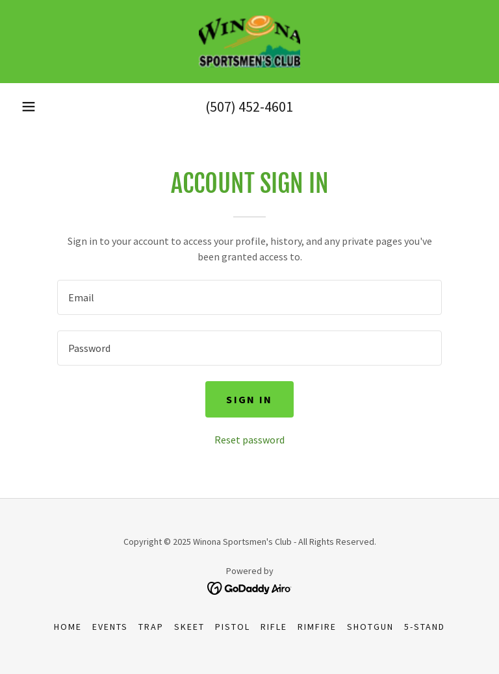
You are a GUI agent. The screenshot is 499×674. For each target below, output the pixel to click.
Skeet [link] (189, 626)
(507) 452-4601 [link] (249, 106)
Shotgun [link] (370, 626)
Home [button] (68, 626)
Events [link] (110, 626)
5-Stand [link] (424, 626)
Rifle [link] (274, 626)
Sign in (249, 399)
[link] (249, 42)
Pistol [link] (232, 626)
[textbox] (249, 297)
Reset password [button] (249, 439)
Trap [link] (151, 626)
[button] (29, 106)
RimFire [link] (317, 626)
